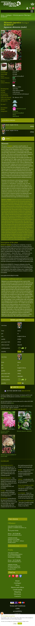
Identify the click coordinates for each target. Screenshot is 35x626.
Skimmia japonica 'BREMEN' (24, 431)
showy (14, 114)
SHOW (9, 139)
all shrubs (15, 111)
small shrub (16, 116)
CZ (29, 8)
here (12, 403)
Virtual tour (14, 546)
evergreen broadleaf (18, 113)
